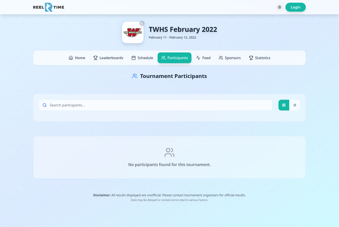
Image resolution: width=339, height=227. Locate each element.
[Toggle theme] (280, 7)
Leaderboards (108, 57)
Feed (203, 57)
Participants (174, 57)
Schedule (142, 57)
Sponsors (230, 57)
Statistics (259, 57)
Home (77, 57)
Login (295, 7)
